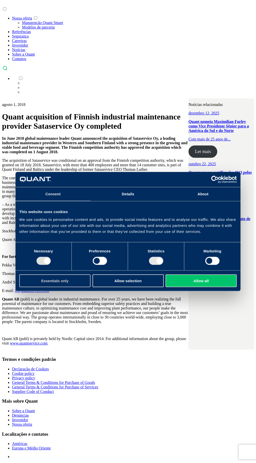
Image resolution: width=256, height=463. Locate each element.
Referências (21, 32)
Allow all (201, 281)
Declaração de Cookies (30, 369)
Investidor (20, 45)
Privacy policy (23, 378)
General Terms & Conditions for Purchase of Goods (53, 382)
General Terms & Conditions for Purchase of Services (55, 387)
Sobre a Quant (23, 54)
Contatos (19, 59)
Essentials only (54, 281)
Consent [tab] (53, 194)
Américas (19, 443)
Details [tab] (128, 194)
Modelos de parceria (38, 27)
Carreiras (19, 41)
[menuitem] (14, 78)
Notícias (18, 50)
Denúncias (20, 415)
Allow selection (128, 281)
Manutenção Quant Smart (42, 23)
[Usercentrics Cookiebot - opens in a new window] (215, 179)
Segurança (20, 36)
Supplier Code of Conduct (33, 391)
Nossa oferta (22, 18)
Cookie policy (23, 373)
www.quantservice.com (29, 343)
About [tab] (203, 194)
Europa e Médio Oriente (31, 448)
